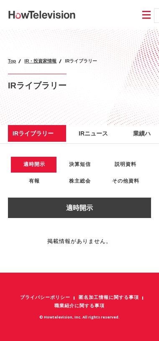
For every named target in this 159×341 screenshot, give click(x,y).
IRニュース (93, 133)
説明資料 (125, 164)
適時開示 (34, 164)
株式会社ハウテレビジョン (41, 14)
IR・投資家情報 (40, 60)
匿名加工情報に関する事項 (109, 297)
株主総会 (80, 181)
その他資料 (125, 181)
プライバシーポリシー (45, 297)
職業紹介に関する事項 (79, 305)
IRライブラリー (33, 133)
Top (12, 60)
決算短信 (80, 164)
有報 (34, 181)
